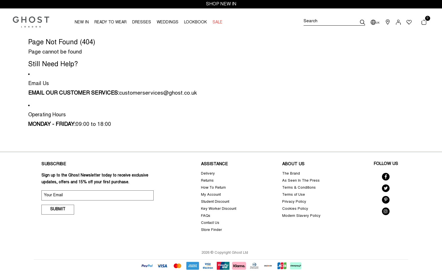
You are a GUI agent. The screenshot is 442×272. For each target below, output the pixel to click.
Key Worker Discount (218, 209)
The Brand (291, 174)
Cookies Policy (295, 209)
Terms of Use (293, 195)
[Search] (334, 22)
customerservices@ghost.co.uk (158, 93)
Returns (207, 181)
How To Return (213, 188)
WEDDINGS (167, 22)
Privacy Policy (294, 202)
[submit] (362, 22)
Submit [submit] (57, 209)
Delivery (208, 174)
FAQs (205, 216)
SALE (217, 22)
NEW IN (82, 22)
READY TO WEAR (110, 22)
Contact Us (210, 223)
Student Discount (215, 202)
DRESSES (141, 22)
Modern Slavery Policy (301, 216)
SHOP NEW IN (221, 4)
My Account (211, 195)
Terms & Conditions (299, 188)
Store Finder (211, 230)
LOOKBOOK (195, 22)
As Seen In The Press (301, 181)
